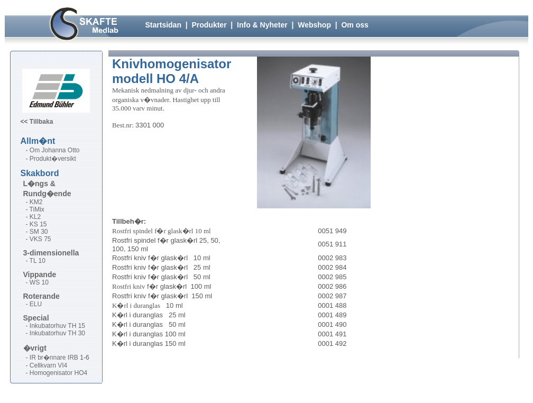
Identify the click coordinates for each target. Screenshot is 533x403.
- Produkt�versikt (51, 158)
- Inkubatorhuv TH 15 (56, 325)
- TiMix (35, 209)
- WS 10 (37, 282)
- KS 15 (36, 224)
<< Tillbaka (37, 121)
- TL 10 (35, 260)
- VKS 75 (38, 239)
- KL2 (33, 217)
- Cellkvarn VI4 (47, 365)
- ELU (34, 304)
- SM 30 (37, 231)
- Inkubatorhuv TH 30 (56, 333)
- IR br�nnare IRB (52, 357)
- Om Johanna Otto (53, 150)
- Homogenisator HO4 (57, 373)
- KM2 (34, 202)
